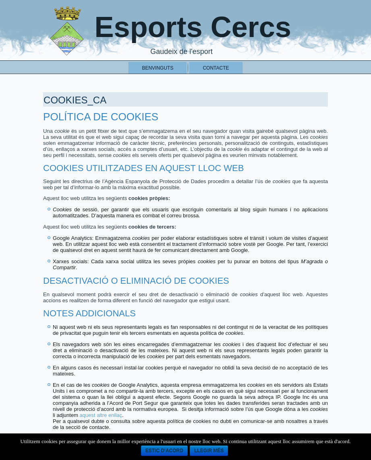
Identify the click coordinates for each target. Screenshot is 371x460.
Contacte (216, 68)
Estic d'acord (164, 451)
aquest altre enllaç (101, 415)
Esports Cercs (193, 27)
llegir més (209, 451)
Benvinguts (157, 68)
